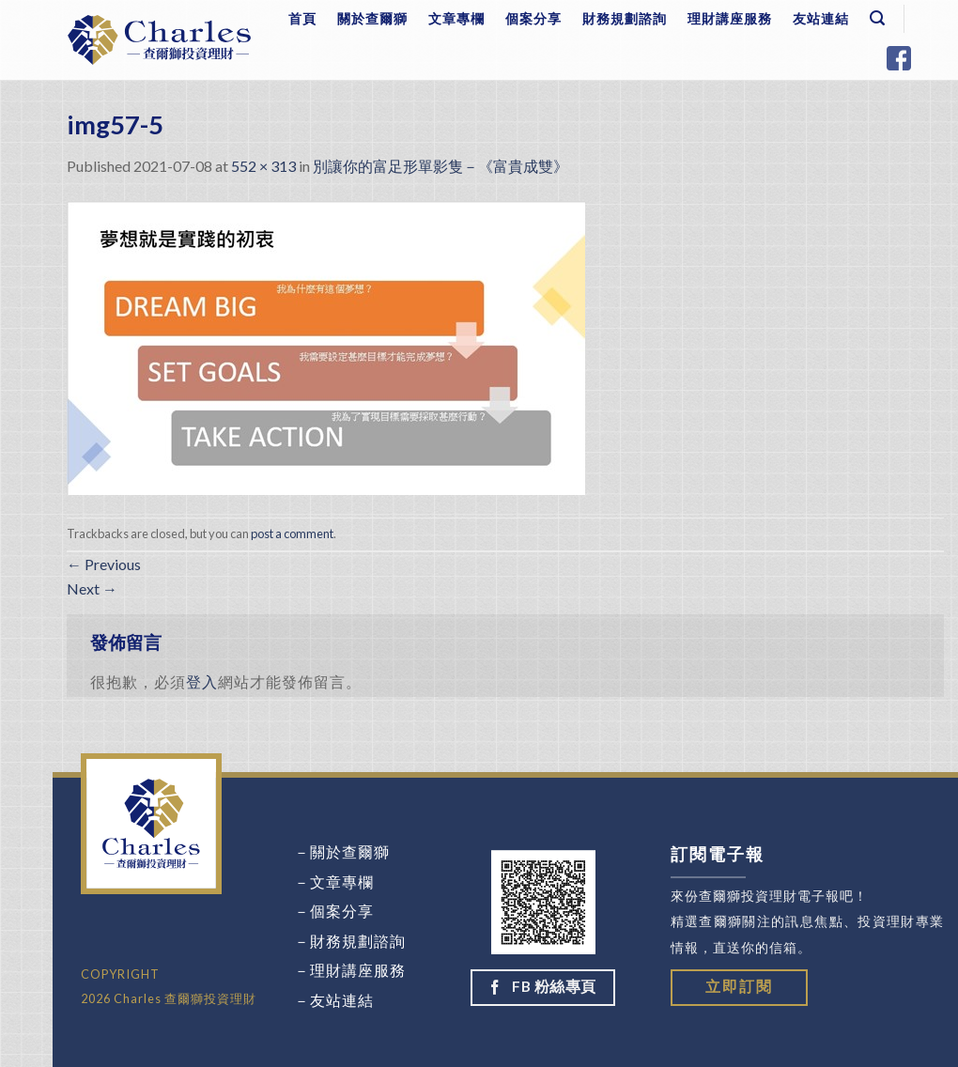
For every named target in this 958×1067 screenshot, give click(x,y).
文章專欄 (456, 18)
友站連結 (821, 18)
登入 (202, 681)
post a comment (292, 533)
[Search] (878, 18)
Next (92, 588)
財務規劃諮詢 (624, 18)
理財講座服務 (730, 18)
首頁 (302, 18)
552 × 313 (263, 166)
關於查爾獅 (372, 18)
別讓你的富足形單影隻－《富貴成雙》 (440, 166)
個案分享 (533, 18)
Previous (104, 564)
